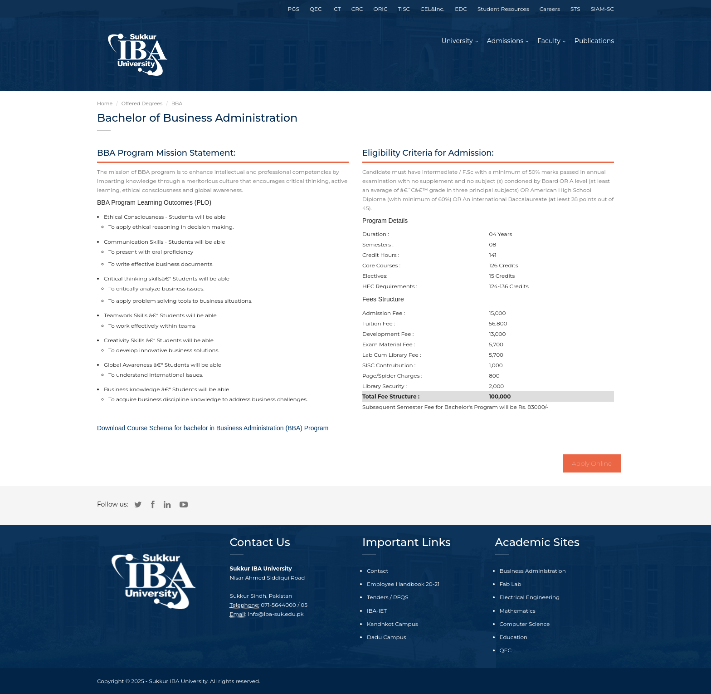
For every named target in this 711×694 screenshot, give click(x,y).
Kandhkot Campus (392, 623)
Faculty (548, 41)
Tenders (378, 597)
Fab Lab (510, 584)
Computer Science (525, 623)
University (457, 41)
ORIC (381, 8)
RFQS (401, 597)
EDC (461, 8)
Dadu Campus (386, 637)
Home (104, 103)
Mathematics (518, 610)
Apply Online (592, 463)
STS (575, 8)
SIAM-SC (602, 8)
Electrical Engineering (530, 597)
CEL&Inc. (432, 8)
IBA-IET (377, 610)
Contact (377, 570)
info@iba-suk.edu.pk (276, 613)
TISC (404, 8)
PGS (293, 8)
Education (514, 637)
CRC (357, 8)
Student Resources (503, 8)
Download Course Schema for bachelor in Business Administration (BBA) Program (212, 428)
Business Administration (533, 570)
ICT (336, 8)
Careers (550, 8)
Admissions (505, 41)
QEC (316, 8)
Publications (594, 41)
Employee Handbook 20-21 (403, 584)
